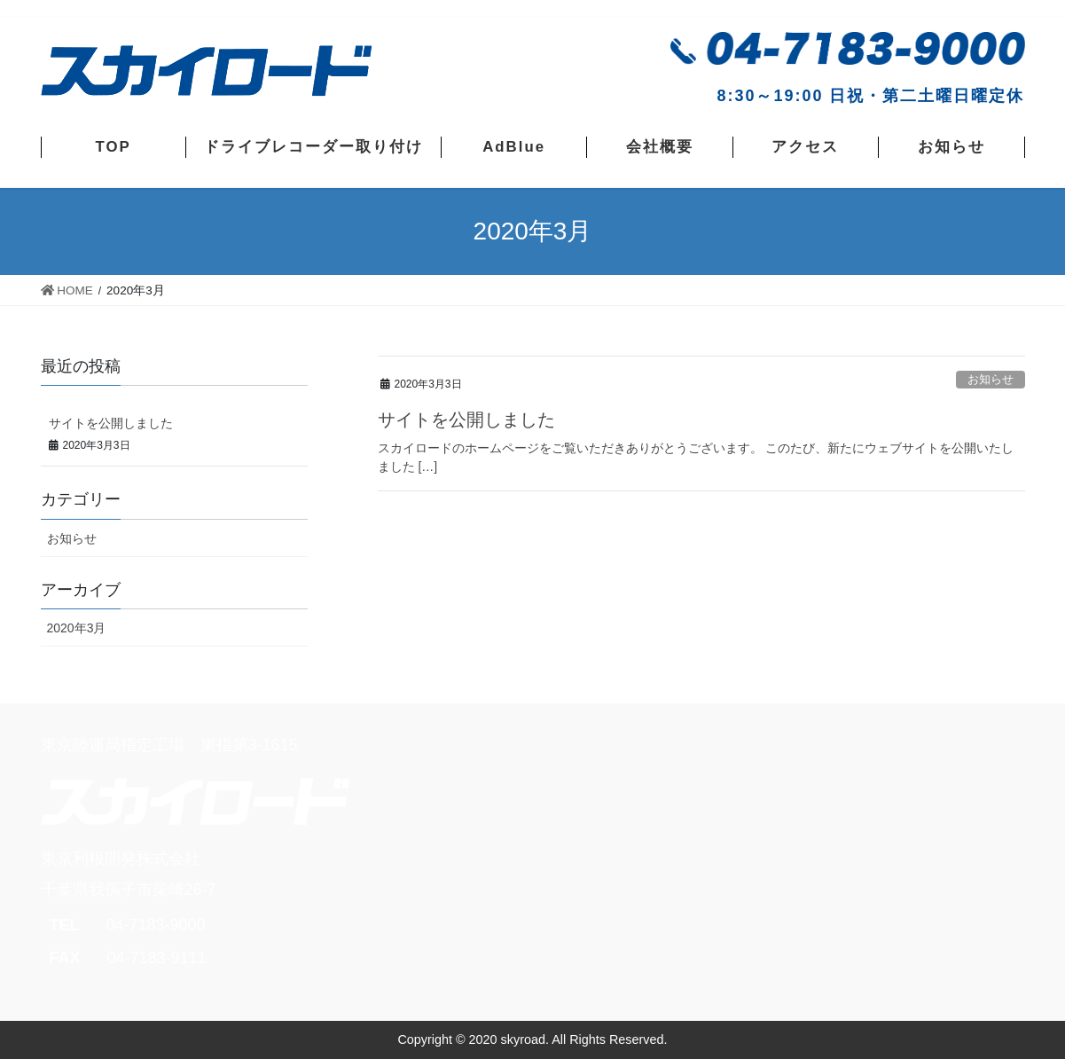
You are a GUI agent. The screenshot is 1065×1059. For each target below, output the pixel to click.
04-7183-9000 (156, 925)
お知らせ (990, 379)
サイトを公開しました (466, 419)
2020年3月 (76, 628)
